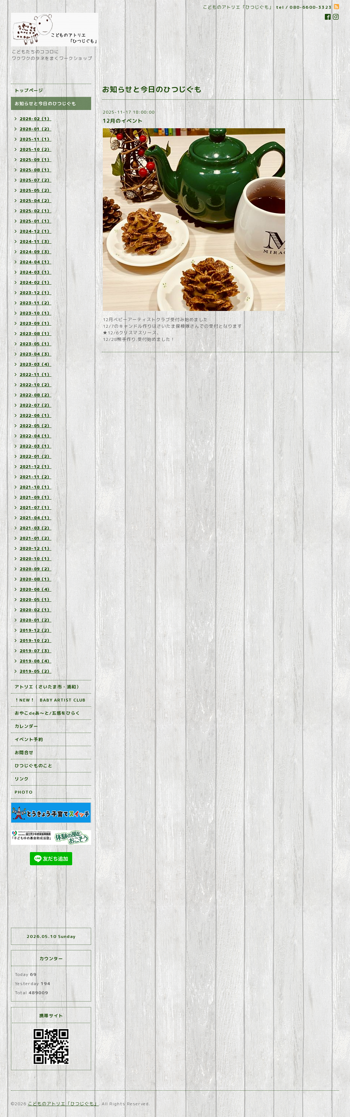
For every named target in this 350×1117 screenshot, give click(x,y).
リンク (22, 779)
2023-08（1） (35, 334)
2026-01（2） (35, 129)
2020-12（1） (35, 548)
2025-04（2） (35, 201)
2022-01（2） (35, 456)
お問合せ (24, 752)
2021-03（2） (35, 528)
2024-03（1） (35, 272)
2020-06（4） (35, 589)
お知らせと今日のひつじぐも (45, 103)
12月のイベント (123, 120)
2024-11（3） (35, 241)
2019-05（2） (35, 671)
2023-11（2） (35, 303)
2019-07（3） (35, 651)
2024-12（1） (35, 231)
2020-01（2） (35, 620)
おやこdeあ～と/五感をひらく (47, 713)
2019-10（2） (35, 640)
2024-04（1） (35, 262)
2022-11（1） (35, 374)
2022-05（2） (35, 426)
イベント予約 (29, 739)
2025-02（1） (35, 211)
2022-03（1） (35, 446)
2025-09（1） (35, 160)
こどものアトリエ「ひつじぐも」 (63, 1104)
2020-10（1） (35, 559)
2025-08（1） (35, 170)
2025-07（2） (35, 180)
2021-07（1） (35, 507)
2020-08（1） (35, 579)
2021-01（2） (35, 538)
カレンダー (26, 726)
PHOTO (24, 792)
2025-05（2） (35, 190)
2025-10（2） (35, 149)
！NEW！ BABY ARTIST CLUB (50, 700)
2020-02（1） (35, 610)
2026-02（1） (35, 119)
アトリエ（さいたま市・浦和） (48, 687)
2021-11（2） (35, 477)
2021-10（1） (35, 487)
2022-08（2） (35, 395)
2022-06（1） (35, 415)
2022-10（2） (35, 385)
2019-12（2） (35, 630)
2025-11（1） (35, 139)
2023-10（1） (35, 313)
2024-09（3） (35, 252)
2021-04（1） (35, 518)
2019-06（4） (35, 661)
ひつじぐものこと (33, 766)
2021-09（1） (35, 497)
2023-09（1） (35, 323)
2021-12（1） (35, 467)
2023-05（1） (35, 344)
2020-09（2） (35, 569)
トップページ (29, 90)
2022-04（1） (35, 436)
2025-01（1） (35, 221)
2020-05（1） (35, 600)
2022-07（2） (35, 405)
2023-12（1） (35, 293)
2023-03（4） (35, 364)
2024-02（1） (35, 282)
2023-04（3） (35, 354)
